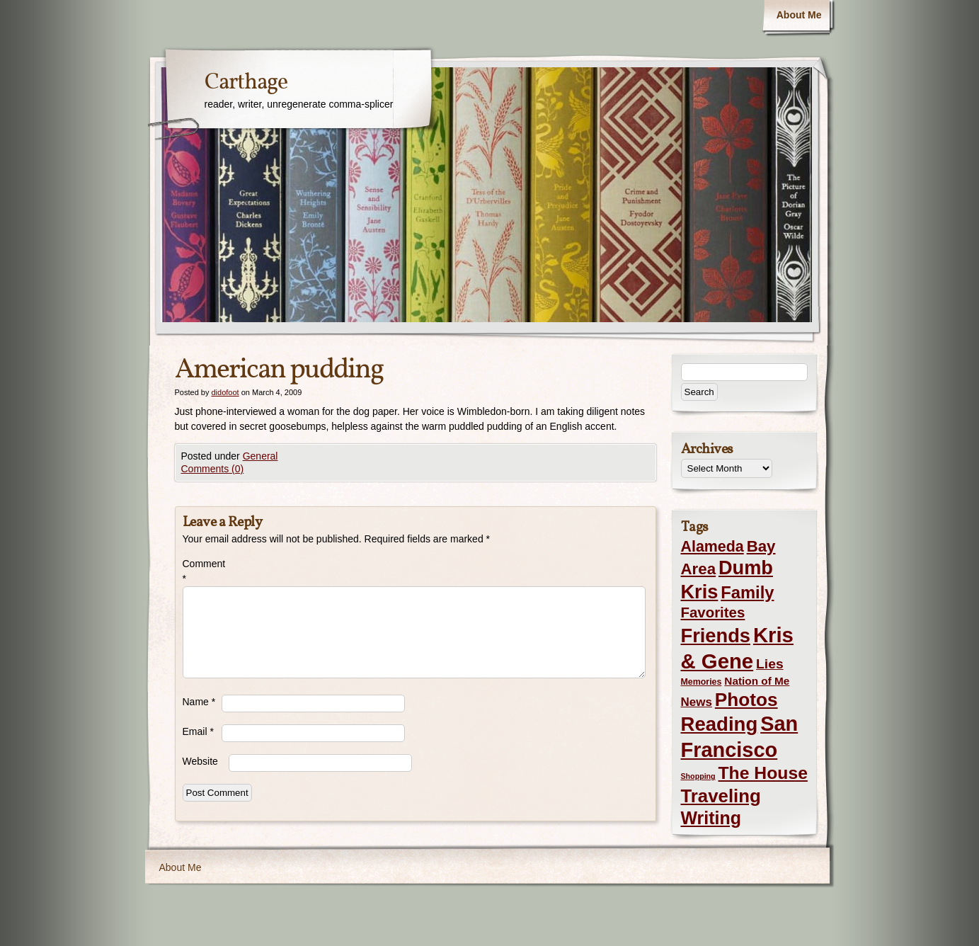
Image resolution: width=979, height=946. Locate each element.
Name (199, 701)
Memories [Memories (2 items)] (701, 682)
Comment (202, 571)
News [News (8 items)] (696, 702)
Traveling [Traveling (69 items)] (721, 796)
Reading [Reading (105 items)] (719, 724)
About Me (799, 15)
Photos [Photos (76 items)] (746, 699)
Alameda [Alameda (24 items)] (712, 546)
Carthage (246, 82)
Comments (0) (212, 468)
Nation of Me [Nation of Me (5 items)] (756, 681)
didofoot (225, 392)
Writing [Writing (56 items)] (711, 818)
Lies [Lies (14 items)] (770, 663)
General (260, 456)
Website (200, 761)
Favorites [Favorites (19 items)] (713, 612)
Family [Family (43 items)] (747, 592)
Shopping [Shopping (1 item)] (698, 776)
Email (198, 731)
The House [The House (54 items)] (763, 772)
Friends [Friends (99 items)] (715, 635)
